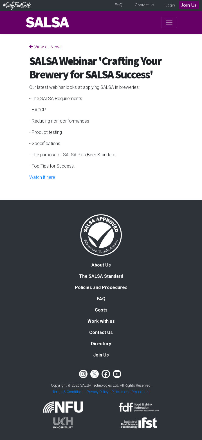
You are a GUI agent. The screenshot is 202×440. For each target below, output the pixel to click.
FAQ (118, 5)
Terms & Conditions (68, 392)
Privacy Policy (97, 392)
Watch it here (42, 177)
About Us (101, 265)
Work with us (101, 321)
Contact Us (144, 5)
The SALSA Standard (101, 276)
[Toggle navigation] (169, 22)
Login (170, 5)
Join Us (189, 5)
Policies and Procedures (101, 287)
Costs (101, 310)
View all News (45, 46)
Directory (101, 343)
